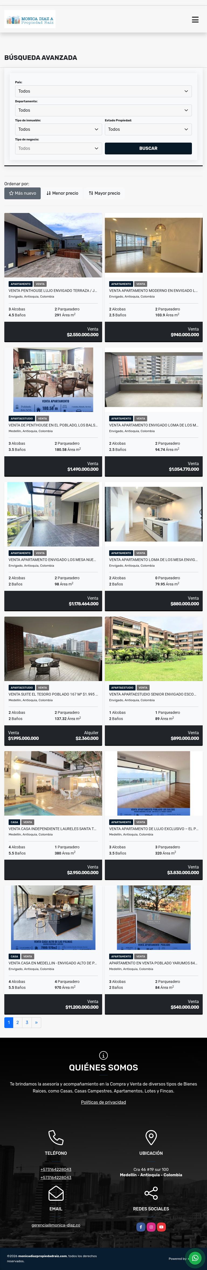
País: (18, 82)
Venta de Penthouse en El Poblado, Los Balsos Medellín (53, 425)
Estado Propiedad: (118, 120)
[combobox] (103, 91)
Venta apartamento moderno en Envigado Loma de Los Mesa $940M (153, 290)
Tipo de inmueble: (28, 120)
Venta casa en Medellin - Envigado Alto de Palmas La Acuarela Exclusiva (53, 963)
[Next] (36, 1022)
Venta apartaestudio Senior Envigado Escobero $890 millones (153, 694)
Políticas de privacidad (103, 1102)
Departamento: (26, 101)
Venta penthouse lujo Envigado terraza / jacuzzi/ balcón (53, 290)
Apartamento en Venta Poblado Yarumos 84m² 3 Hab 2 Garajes (153, 963)
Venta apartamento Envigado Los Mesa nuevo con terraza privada (53, 560)
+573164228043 (55, 1169)
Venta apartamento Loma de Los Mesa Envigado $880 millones (153, 560)
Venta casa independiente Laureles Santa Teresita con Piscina (53, 829)
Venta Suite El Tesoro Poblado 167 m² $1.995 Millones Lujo (53, 694)
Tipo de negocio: (27, 139)
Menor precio (62, 193)
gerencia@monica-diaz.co (56, 1225)
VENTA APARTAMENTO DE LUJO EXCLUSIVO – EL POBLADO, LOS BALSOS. (153, 829)
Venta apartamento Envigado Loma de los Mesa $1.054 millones (153, 425)
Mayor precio (104, 193)
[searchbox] (58, 148)
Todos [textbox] (24, 91)
